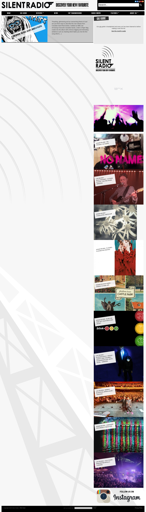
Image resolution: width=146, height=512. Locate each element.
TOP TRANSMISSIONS (75, 13)
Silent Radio (49, 5)
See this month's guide (118, 31)
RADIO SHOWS (96, 13)
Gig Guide (23, 13)
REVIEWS (39, 13)
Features (114, 13)
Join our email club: (68, 508)
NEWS (56, 13)
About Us (133, 13)
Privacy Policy (138, 508)
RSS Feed (22, 508)
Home (9, 13)
